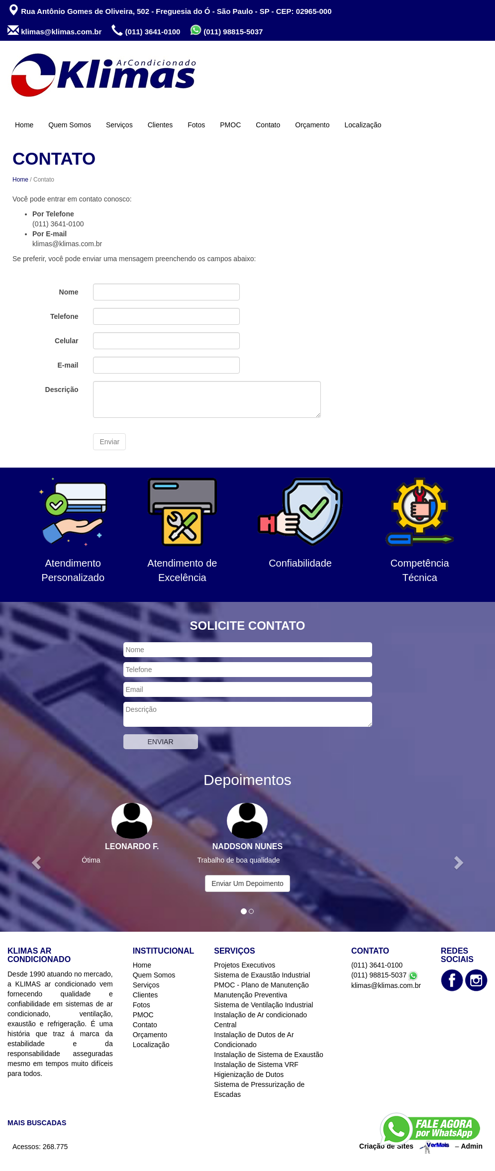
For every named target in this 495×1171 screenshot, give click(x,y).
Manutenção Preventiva (250, 995)
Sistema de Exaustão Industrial (262, 975)
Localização (363, 125)
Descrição (62, 389)
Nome (69, 292)
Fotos (196, 125)
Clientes (160, 125)
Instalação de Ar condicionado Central (260, 1020)
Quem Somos (69, 125)
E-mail (67, 365)
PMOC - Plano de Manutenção (261, 985)
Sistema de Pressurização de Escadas (259, 1089)
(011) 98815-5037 (226, 30)
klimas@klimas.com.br (54, 30)
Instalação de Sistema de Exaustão (268, 1055)
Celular (66, 341)
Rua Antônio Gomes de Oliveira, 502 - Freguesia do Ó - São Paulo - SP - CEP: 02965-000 (169, 10)
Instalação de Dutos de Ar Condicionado (254, 1040)
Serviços (119, 125)
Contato (268, 125)
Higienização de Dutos (249, 1074)
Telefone (64, 316)
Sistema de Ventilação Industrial (263, 1005)
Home (24, 125)
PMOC (230, 125)
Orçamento (312, 125)
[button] (37, 862)
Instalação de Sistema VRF (256, 1065)
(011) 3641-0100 (145, 30)
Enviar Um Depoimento (247, 883)
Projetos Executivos (244, 965)
